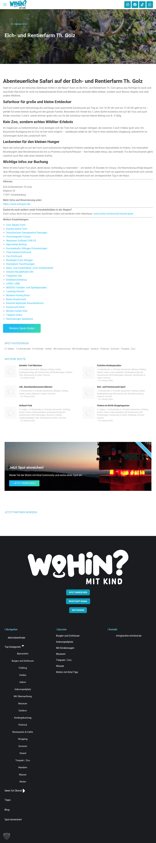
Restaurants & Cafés (33, 375)
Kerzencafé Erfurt (15, 307)
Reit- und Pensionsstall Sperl (111, 387)
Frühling (50, 369)
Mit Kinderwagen (57, 372)
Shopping (132, 415)
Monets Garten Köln (16, 310)
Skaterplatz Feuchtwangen (20, 264)
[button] (6, 836)
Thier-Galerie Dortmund (18, 252)
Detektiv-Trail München (30, 365)
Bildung (43, 369)
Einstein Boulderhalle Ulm (20, 271)
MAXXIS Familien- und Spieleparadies (26, 287)
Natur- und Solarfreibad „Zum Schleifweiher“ (30, 268)
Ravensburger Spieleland (19, 318)
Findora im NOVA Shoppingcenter (113, 405)
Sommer (46, 375)
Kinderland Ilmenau (16, 279)
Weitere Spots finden (22, 328)
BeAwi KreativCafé (16, 299)
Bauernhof (125, 391)
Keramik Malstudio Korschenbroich (25, 303)
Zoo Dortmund (14, 256)
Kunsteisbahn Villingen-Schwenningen (26, 248)
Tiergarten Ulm (14, 275)
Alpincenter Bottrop (16, 244)
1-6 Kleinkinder (103, 369)
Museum (128, 375)
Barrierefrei (34, 369)
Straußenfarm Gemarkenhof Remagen (26, 232)
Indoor (106, 372)
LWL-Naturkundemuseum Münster (35, 387)
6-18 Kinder (24, 369)
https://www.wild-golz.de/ (17, 204)
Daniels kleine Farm (16, 228)
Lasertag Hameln (15, 291)
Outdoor (68, 372)
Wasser (100, 418)
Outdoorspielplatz (26, 418)
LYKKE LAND (13, 283)
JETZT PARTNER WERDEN (21, 512)
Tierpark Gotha (14, 314)
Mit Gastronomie (42, 372)
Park (21, 375)
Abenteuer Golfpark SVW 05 (21, 240)
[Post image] (11, 371)
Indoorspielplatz (117, 372)
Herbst (58, 369)
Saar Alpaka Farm (15, 224)
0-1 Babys (23, 409)
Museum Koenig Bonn (18, 295)
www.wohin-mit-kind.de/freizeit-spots (113, 213)
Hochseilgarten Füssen (18, 236)
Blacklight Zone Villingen (19, 260)
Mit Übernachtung (135, 394)
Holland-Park (25, 405)
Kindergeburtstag (26, 372)
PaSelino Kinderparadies (109, 365)
